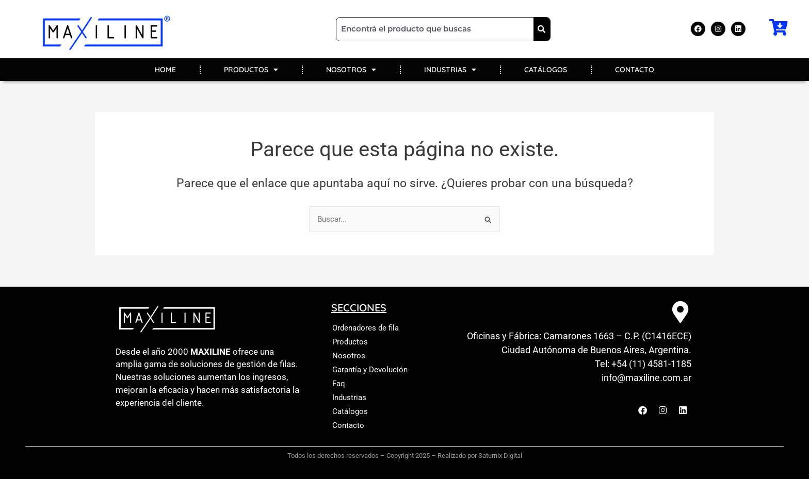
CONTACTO (634, 69)
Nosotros (348, 355)
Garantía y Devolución (370, 369)
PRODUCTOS (251, 69)
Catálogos (350, 411)
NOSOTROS (351, 69)
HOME (165, 69)
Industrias (349, 397)
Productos (350, 341)
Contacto (348, 425)
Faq (338, 383)
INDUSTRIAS (450, 69)
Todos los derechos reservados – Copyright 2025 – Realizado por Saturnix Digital (404, 455)
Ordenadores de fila (365, 328)
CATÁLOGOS (545, 69)
